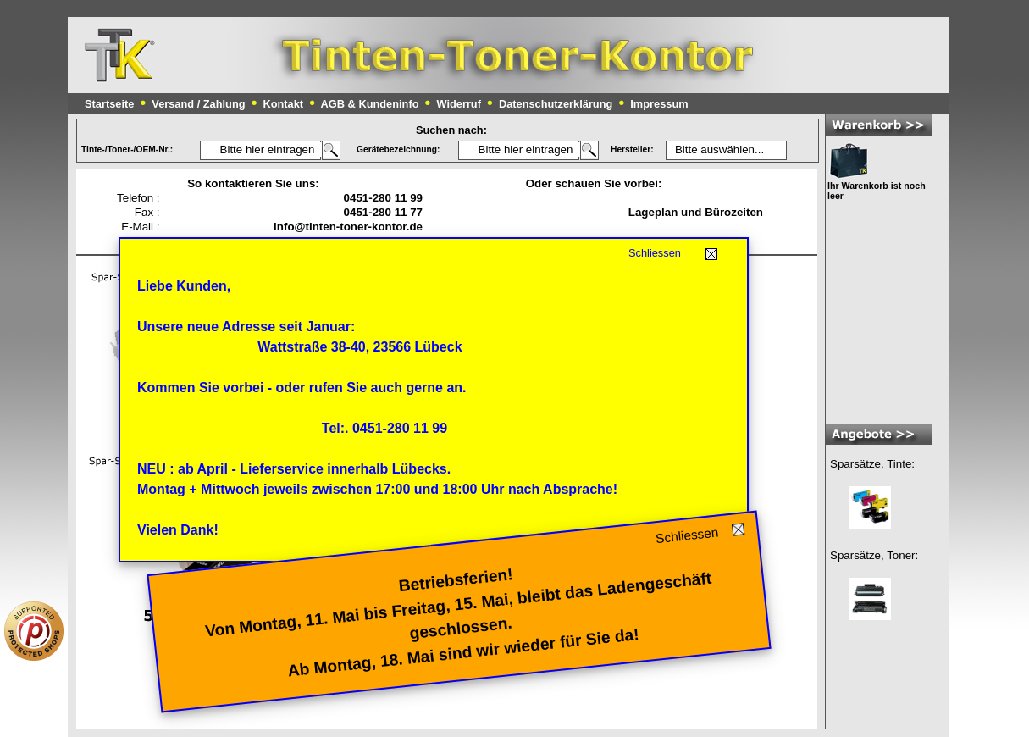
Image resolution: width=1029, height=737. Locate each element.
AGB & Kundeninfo (370, 103)
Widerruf (458, 103)
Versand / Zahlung (198, 103)
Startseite (109, 103)
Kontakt (283, 103)
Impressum (659, 103)
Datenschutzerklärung (555, 103)
